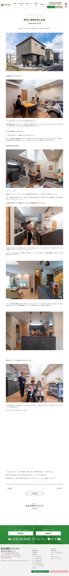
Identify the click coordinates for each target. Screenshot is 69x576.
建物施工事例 (35, 550)
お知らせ (34, 567)
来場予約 (51, 7)
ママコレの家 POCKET (37, 562)
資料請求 (59, 7)
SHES (52, 554)
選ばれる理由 (54, 550)
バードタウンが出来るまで (57, 552)
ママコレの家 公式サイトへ (59, 571)
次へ (58, 488)
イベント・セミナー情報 (37, 566)
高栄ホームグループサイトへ (40, 571)
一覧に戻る (34, 493)
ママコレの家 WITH (36, 560)
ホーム (33, 548)
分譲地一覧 (53, 548)
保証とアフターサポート (56, 558)
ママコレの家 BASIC (36, 556)
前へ (11, 488)
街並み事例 (34, 552)
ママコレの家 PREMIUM (37, 564)
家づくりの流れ (54, 556)
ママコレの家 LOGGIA (37, 558)
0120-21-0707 (55, 3)
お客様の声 (34, 554)
